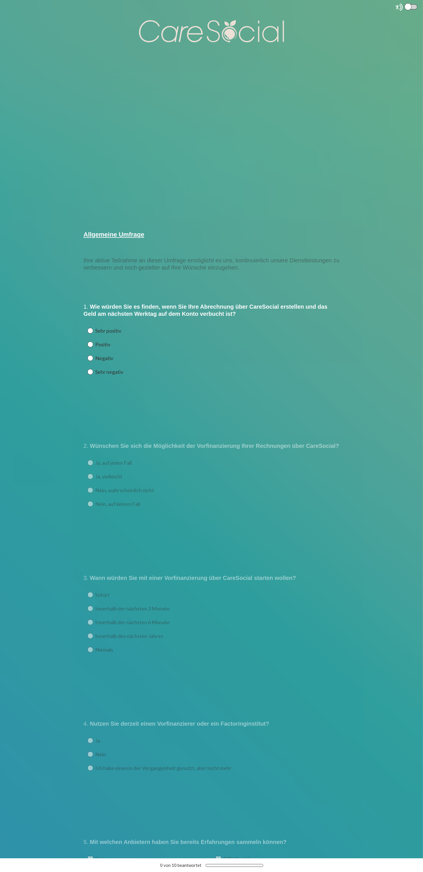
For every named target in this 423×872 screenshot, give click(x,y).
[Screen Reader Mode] (407, 7)
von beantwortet (180, 865)
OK (92, 288)
